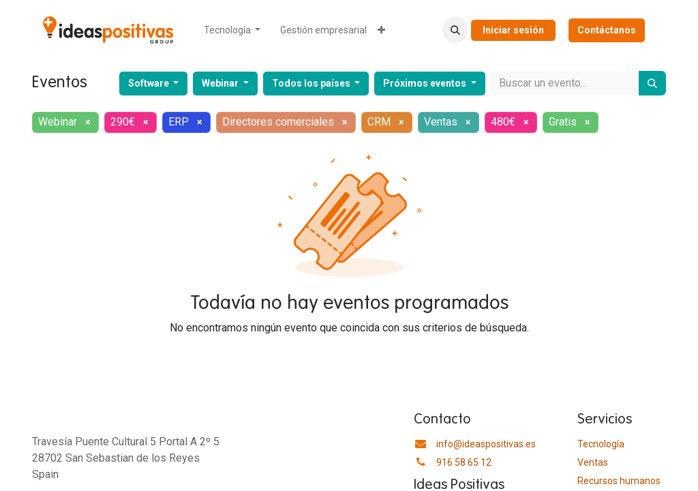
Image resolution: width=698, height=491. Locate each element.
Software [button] (149, 83)
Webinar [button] (221, 83)
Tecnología (600, 443)
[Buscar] (652, 83)
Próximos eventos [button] (425, 83)
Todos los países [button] (312, 83)
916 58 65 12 (463, 462)
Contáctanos (606, 30)
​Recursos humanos (619, 480)
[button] (455, 30)
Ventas (592, 462)
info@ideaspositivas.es (486, 443)
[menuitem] (232, 30)
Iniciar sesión (513, 30)
